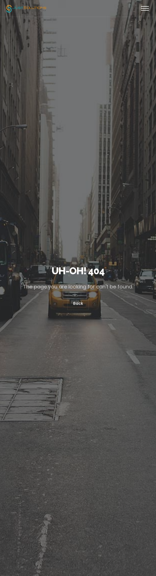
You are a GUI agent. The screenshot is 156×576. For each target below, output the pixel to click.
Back (78, 303)
